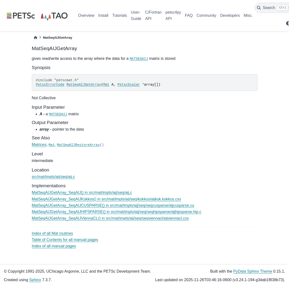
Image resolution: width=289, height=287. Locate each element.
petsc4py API (173, 15)
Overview (86, 15)
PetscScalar (129, 85)
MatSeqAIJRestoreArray (78, 145)
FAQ (189, 15)
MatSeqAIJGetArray (84, 85)
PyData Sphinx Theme (252, 271)
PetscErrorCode (50, 85)
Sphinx (35, 280)
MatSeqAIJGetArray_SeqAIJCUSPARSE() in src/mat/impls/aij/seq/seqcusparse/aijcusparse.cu (113, 205)
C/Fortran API (153, 15)
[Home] (35, 37)
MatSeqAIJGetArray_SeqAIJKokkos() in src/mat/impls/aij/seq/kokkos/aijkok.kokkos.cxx (106, 199)
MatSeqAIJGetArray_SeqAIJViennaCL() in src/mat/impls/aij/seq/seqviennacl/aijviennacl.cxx (110, 218)
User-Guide (136, 15)
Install (103, 15)
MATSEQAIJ (139, 59)
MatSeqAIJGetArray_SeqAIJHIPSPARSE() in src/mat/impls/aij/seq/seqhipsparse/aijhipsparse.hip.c (116, 212)
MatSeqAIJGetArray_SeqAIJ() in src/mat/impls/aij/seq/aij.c (82, 192)
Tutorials (119, 15)
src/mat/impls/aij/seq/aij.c (53, 177)
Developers (230, 15)
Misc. (248, 15)
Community (206, 15)
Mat (106, 85)
